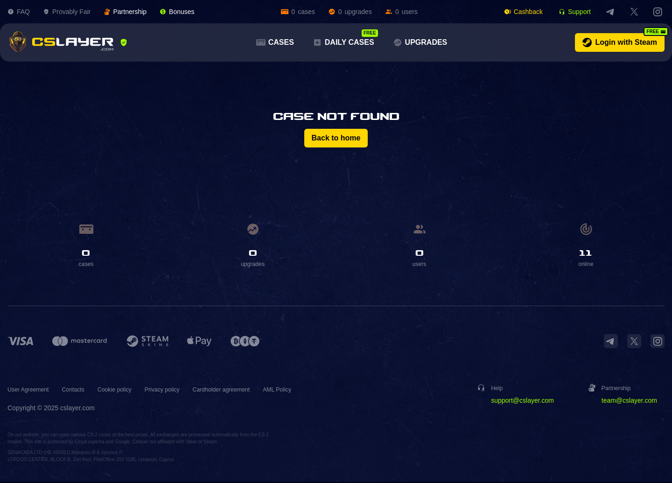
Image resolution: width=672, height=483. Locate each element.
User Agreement (31, 390)
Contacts (80, 390)
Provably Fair (67, 11)
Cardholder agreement (244, 390)
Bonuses (177, 11)
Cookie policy (125, 390)
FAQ (18, 11)
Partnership (125, 11)
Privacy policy (179, 390)
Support (575, 11)
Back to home (336, 138)
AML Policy (306, 390)
